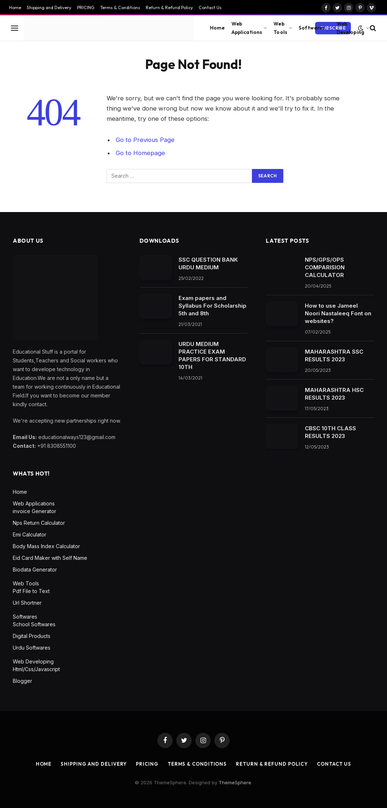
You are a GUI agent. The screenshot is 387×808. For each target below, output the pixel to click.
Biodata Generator (35, 569)
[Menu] (14, 28)
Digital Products (31, 636)
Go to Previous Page (145, 139)
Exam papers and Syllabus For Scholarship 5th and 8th (212, 306)
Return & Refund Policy (169, 7)
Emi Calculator (29, 534)
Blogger (22, 681)
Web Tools (280, 27)
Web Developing (350, 27)
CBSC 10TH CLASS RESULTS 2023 (330, 432)
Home (15, 7)
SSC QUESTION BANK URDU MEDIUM (208, 263)
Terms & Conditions (120, 7)
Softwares (312, 27)
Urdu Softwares (31, 648)
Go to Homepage (140, 153)
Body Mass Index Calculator (46, 546)
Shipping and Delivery (49, 7)
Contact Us (210, 7)
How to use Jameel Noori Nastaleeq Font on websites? (338, 313)
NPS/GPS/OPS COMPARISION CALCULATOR (325, 267)
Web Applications (247, 27)
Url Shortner (27, 603)
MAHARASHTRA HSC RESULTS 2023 (334, 393)
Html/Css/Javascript (36, 669)
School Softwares (34, 624)
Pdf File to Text (31, 591)
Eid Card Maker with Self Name (50, 558)
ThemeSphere (235, 782)
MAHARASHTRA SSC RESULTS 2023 (334, 355)
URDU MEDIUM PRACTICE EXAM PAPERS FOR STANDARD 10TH (212, 355)
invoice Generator (34, 511)
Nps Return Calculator (39, 523)
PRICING (86, 7)
